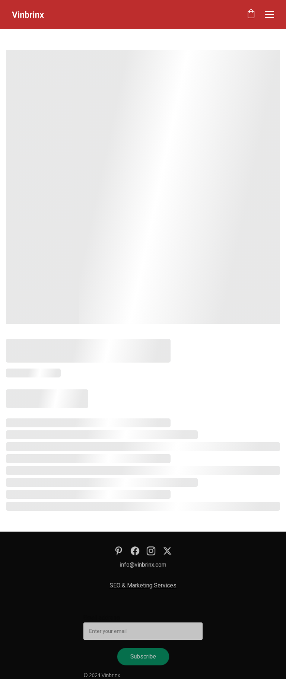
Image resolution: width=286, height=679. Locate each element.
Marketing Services (151, 585)
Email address (103, 618)
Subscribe (142, 656)
